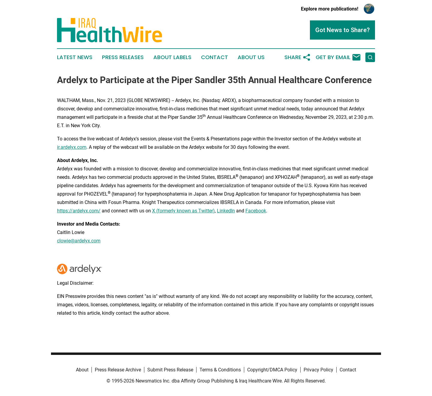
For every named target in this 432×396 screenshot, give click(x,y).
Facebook (255, 211)
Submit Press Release (170, 370)
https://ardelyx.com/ (78, 211)
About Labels (172, 57)
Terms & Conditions (220, 370)
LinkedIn (226, 211)
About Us (251, 57)
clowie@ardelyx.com (78, 241)
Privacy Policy (318, 370)
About (82, 370)
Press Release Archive (118, 370)
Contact (214, 57)
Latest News (74, 57)
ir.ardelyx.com (71, 147)
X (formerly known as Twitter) (183, 211)
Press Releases (123, 57)
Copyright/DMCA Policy (272, 370)
